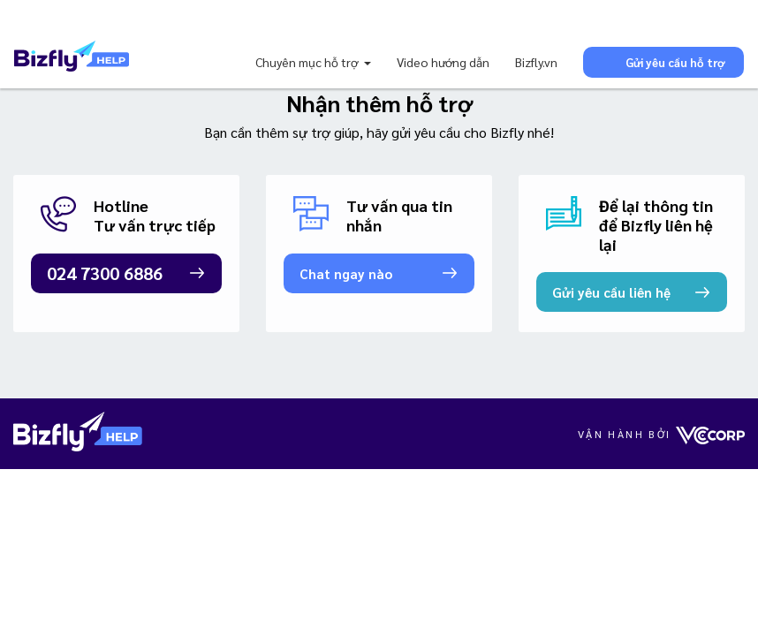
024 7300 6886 (105, 272)
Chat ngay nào (345, 273)
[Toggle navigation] (39, 17)
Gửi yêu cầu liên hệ (611, 292)
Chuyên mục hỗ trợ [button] (307, 62)
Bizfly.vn (536, 62)
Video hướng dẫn (443, 62)
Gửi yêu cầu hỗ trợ (663, 61)
